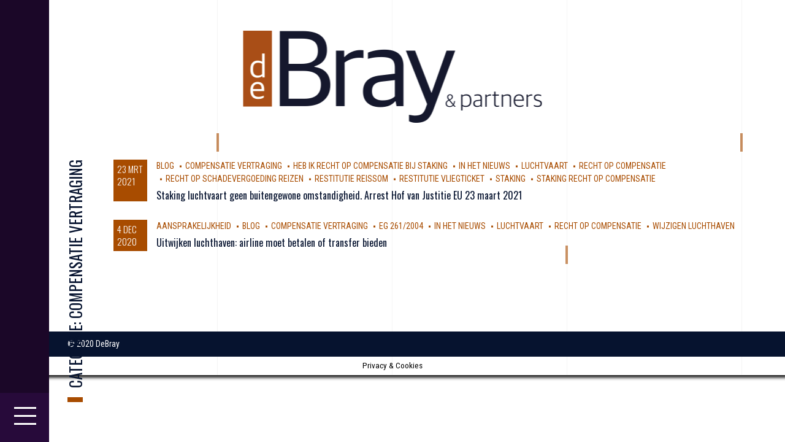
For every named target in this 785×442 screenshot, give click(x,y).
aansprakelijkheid (193, 226)
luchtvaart (544, 166)
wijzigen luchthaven (694, 226)
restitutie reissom (351, 179)
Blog (165, 166)
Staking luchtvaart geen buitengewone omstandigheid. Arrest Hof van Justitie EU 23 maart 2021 (339, 195)
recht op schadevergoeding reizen (235, 179)
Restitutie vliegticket (441, 179)
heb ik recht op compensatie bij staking (370, 166)
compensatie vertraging (233, 166)
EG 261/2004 (401, 226)
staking (511, 179)
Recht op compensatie (622, 166)
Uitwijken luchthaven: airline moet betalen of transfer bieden (271, 242)
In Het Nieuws (484, 166)
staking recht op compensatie (596, 179)
